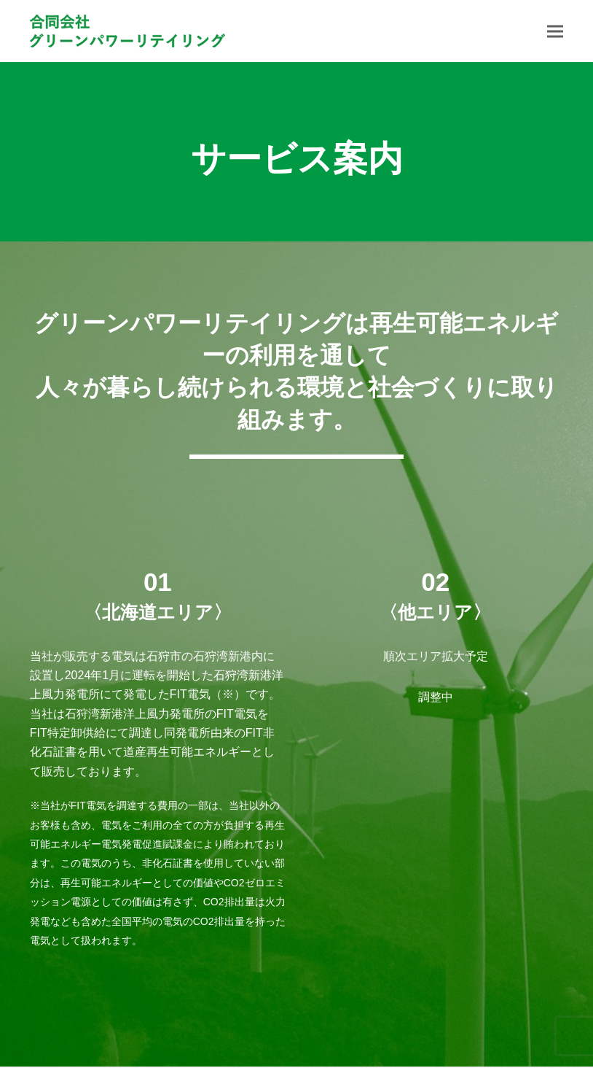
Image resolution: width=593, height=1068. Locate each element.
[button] (555, 31)
